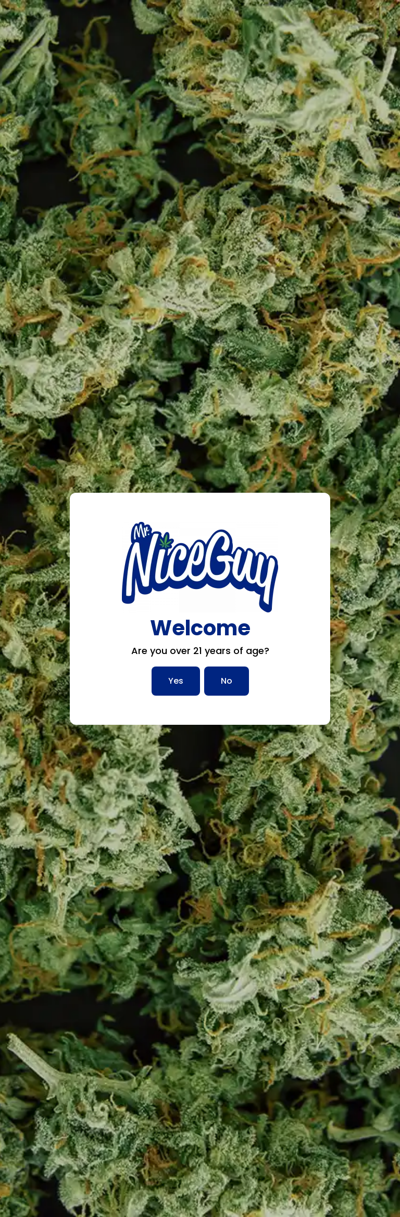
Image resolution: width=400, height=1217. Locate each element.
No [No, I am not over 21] (226, 681)
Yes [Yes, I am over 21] (175, 681)
